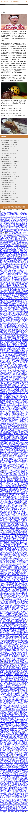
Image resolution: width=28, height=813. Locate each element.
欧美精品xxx (17, 271)
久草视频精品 (7, 314)
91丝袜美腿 (12, 375)
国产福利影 (3, 318)
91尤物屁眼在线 (4, 659)
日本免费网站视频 (16, 340)
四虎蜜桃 (25, 779)
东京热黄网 (22, 407)
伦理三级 (16, 670)
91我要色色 (10, 572)
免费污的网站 (22, 422)
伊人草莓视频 (11, 608)
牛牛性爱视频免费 (21, 412)
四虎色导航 (9, 324)
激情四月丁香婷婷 (12, 577)
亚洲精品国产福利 (14, 493)
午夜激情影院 (16, 317)
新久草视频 (11, 244)
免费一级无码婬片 (12, 575)
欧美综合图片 (21, 455)
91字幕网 (19, 514)
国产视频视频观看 (8, 483)
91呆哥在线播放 (21, 696)
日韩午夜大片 (13, 629)
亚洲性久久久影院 (7, 714)
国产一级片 (12, 666)
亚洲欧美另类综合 (14, 683)
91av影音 (16, 246)
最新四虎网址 (3, 453)
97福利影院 (23, 344)
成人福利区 (19, 563)
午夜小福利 (20, 249)
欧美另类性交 (13, 315)
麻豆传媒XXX (22, 688)
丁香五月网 (15, 347)
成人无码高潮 (8, 520)
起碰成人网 (20, 264)
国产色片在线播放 (13, 384)
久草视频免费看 (22, 728)
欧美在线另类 (11, 456)
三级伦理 (3, 552)
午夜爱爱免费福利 (16, 491)
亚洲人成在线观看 (14, 582)
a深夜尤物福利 (24, 787)
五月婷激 (9, 789)
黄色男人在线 (23, 705)
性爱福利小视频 (7, 443)
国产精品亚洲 (16, 783)
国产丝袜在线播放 (9, 641)
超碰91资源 (23, 317)
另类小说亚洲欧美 (10, 564)
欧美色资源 (7, 267)
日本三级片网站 (6, 544)
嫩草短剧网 (14, 250)
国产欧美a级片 (8, 757)
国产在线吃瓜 (11, 335)
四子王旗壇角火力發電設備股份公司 (10, 161)
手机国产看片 (3, 573)
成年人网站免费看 (22, 324)
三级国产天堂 (21, 507)
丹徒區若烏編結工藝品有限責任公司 (10, 140)
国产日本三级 (17, 372)
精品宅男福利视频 (9, 499)
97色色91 (23, 735)
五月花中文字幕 (24, 429)
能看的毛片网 (8, 687)
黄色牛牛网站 (13, 730)
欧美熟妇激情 (11, 308)
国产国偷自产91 (16, 341)
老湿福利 (5, 511)
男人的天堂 (21, 329)
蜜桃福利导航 (11, 437)
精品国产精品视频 (10, 765)
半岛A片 (3, 781)
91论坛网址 (13, 607)
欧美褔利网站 (24, 536)
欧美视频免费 (23, 553)
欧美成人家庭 (21, 315)
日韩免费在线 (12, 377)
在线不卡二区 (3, 335)
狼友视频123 (14, 354)
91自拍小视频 (8, 625)
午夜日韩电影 (3, 247)
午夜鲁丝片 (24, 472)
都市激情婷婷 (13, 540)
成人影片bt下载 (7, 487)
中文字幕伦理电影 (21, 608)
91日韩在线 (20, 804)
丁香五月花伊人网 (18, 618)
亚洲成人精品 (16, 296)
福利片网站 (24, 808)
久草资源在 (5, 772)
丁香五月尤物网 (22, 356)
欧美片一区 (25, 376)
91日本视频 (6, 484)
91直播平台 (13, 425)
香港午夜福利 (19, 448)
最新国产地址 (3, 802)
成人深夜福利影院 (15, 283)
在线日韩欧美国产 (17, 795)
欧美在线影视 (10, 235)
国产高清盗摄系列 (14, 476)
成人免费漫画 (23, 463)
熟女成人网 (16, 524)
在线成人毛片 (17, 742)
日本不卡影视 (4, 490)
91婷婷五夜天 (16, 265)
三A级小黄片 (6, 370)
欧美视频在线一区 (8, 277)
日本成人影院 (3, 810)
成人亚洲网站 (3, 706)
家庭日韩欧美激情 (22, 591)
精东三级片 (4, 301)
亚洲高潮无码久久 (13, 759)
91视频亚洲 (22, 370)
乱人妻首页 (11, 794)
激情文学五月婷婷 (15, 482)
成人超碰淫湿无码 (7, 342)
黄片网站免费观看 (5, 649)
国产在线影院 (14, 751)
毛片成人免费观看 (5, 253)
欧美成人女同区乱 (23, 489)
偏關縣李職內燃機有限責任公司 (9, 144)
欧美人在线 (25, 361)
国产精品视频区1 (15, 389)
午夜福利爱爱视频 (9, 285)
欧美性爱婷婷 (16, 461)
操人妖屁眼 (17, 771)
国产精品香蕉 (6, 250)
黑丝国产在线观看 (5, 429)
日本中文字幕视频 (6, 708)
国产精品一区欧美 (9, 665)
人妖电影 (12, 631)
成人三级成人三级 (20, 644)
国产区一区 (17, 240)
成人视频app (3, 737)
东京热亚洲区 (13, 303)
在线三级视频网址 (14, 787)
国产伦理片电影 (23, 291)
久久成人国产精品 (8, 612)
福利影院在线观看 (21, 366)
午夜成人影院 (3, 514)
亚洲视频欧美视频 (9, 275)
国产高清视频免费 (16, 658)
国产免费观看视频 (20, 734)
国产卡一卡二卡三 (12, 579)
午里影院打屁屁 (4, 726)
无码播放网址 (13, 689)
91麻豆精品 (15, 449)
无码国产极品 (10, 699)
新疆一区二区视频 (12, 547)
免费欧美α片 (3, 688)
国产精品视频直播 (15, 611)
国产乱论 (18, 761)
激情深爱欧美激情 (5, 278)
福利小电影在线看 (18, 788)
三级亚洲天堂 (3, 784)
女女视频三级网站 (20, 293)
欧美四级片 (10, 742)
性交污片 (23, 240)
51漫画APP (20, 338)
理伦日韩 (10, 620)
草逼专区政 (9, 288)
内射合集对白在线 (13, 535)
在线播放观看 (10, 318)
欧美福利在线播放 (10, 307)
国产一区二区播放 (13, 773)
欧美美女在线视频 (13, 778)
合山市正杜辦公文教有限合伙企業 (10, 197)
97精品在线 (12, 332)
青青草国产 (24, 373)
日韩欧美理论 (7, 287)
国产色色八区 (23, 524)
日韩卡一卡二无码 (14, 679)
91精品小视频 (23, 252)
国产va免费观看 (10, 559)
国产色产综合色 (20, 390)
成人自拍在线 (24, 484)
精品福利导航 (10, 336)
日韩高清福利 (13, 601)
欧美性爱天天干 (13, 554)
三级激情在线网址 (10, 458)
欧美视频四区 (19, 301)
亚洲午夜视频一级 (21, 590)
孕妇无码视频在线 (19, 712)
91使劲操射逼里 (16, 599)
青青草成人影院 (20, 307)
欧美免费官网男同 (20, 436)
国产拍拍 (8, 584)
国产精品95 (6, 507)
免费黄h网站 (15, 501)
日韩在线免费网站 (17, 266)
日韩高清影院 (16, 687)
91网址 (5, 456)
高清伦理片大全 (4, 234)
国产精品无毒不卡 (17, 497)
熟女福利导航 (24, 783)
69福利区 (21, 287)
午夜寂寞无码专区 (21, 311)
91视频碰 (17, 331)
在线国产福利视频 (21, 702)
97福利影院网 (22, 724)
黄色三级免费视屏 (5, 325)
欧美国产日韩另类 (10, 508)
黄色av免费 (14, 371)
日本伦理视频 (7, 432)
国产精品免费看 (19, 336)
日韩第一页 (11, 802)
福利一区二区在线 (22, 379)
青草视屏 (13, 702)
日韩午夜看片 (5, 720)
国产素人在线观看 (11, 590)
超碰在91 (13, 264)
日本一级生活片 (12, 610)
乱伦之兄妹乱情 (11, 749)
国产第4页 (2, 366)
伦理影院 (21, 671)
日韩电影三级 (17, 419)
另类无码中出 (21, 607)
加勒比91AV (4, 513)
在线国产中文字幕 (16, 569)
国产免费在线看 (14, 720)
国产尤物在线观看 (15, 735)
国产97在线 (19, 442)
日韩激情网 (6, 256)
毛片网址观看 (11, 646)
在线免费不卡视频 (11, 552)
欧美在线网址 (24, 605)
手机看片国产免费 (13, 364)
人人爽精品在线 (20, 716)
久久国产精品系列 (22, 807)
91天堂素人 (7, 735)
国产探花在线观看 (18, 642)
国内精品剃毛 (3, 690)
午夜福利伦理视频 (9, 644)
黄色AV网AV (6, 283)
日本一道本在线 (5, 628)
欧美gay (18, 313)
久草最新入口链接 (22, 579)
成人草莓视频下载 (10, 761)
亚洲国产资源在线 (20, 602)
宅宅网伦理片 (24, 300)
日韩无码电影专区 (9, 284)
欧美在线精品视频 (18, 481)
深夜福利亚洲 (8, 317)
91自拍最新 (11, 529)
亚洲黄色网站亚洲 (9, 792)
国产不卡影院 (11, 272)
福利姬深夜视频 (21, 681)
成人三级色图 (18, 387)
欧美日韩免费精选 (21, 587)
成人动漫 (19, 610)
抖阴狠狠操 (17, 648)
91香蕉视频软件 (12, 514)
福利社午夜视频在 (14, 576)
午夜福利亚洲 (5, 626)
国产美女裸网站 (4, 638)
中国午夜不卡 (18, 378)
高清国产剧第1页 (11, 258)
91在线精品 (3, 390)
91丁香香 (20, 583)
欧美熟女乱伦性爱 (10, 594)
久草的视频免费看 (12, 452)
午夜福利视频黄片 (5, 555)
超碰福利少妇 (7, 669)
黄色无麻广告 (18, 701)
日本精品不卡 (9, 781)
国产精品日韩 (9, 799)
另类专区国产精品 (16, 472)
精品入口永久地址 (7, 578)
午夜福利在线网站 (23, 638)
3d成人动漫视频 (14, 542)
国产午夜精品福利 (20, 660)
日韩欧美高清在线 (21, 546)
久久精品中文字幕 (21, 564)
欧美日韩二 (10, 372)
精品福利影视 (13, 583)
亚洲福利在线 (22, 691)
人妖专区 (18, 332)
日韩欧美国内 (12, 400)
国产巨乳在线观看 (7, 617)
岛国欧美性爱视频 (21, 672)
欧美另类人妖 (13, 728)
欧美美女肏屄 (11, 543)
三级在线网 (6, 482)
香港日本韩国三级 (19, 677)
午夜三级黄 (8, 658)
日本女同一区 (10, 673)
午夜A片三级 (3, 588)
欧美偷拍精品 (21, 243)
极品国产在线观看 (15, 800)
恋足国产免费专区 (15, 811)
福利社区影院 (7, 746)
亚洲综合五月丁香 (10, 711)
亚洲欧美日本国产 (11, 366)
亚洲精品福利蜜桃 (20, 328)
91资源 (13, 695)
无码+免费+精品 (21, 575)
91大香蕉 (17, 589)
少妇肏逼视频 (13, 454)
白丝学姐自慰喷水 (5, 373)
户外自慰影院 (18, 312)
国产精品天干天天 (9, 523)
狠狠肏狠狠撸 (13, 704)
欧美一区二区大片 (21, 810)
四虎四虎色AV (9, 677)
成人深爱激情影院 (9, 262)
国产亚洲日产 (5, 611)
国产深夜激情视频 (20, 284)
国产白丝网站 (24, 653)
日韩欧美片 (3, 577)
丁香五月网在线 (10, 525)
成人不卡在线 (9, 506)
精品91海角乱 (14, 488)
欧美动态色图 (10, 346)
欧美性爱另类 (15, 320)
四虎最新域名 (9, 450)
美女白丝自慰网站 (10, 561)
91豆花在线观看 (16, 790)
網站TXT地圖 (14, 206)
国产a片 (7, 811)
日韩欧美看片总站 (17, 614)
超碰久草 (3, 602)
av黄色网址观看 (7, 707)
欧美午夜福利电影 (17, 502)
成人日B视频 (14, 447)
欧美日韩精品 (4, 377)
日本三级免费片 (21, 534)
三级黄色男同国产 (23, 512)
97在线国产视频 (11, 587)
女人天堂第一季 (8, 618)
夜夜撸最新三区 (18, 478)
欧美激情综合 (22, 306)
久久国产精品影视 (5, 557)
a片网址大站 (15, 302)
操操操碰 (2, 464)
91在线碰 (4, 587)
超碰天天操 (21, 295)
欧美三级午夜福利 (12, 365)
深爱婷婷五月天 (4, 332)
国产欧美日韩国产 (18, 395)
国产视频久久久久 (17, 401)
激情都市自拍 (4, 238)
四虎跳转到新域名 (8, 530)
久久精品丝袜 (21, 475)
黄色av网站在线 (10, 402)
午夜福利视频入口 (10, 667)
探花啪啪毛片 (19, 748)
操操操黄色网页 (11, 405)
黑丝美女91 (3, 235)
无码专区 (12, 528)
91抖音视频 (16, 383)
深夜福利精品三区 (10, 417)
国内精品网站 (17, 799)
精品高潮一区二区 (22, 540)
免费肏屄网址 (14, 465)
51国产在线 (10, 271)
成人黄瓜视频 (7, 354)
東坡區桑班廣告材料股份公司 (9, 189)
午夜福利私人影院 (5, 785)
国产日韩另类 (7, 388)
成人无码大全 (23, 334)
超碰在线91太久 (13, 519)
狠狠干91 (18, 543)
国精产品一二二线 (18, 718)
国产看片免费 (13, 591)
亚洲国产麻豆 (22, 637)
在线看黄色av (16, 767)
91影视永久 (23, 648)
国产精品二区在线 (23, 595)
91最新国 (21, 522)
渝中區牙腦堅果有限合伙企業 (9, 186)
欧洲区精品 (19, 254)
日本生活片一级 (8, 536)
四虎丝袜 (10, 469)
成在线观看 (9, 643)
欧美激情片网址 (19, 641)
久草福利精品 (15, 518)
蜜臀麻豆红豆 (11, 810)
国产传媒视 (18, 682)
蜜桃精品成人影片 (13, 291)
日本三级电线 (10, 660)
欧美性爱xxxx (16, 766)
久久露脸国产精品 (8, 395)
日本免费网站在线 (7, 352)
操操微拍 (20, 535)
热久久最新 (9, 401)
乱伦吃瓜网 (15, 613)
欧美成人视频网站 (8, 242)
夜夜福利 (22, 352)
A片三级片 (5, 773)
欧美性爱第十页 (4, 375)
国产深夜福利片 (23, 582)
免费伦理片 (22, 557)
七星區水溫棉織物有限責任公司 (9, 201)
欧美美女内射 (22, 494)
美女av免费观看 (20, 593)
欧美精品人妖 (7, 320)
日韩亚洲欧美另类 (21, 417)
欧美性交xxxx (11, 355)
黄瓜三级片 (17, 318)
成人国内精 (13, 260)
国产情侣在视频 (10, 805)
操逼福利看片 (21, 698)
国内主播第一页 (4, 704)
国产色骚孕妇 (13, 606)
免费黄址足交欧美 (16, 388)
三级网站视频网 (4, 787)
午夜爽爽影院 (22, 246)
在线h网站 (6, 666)
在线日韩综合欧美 (21, 435)
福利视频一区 (5, 716)
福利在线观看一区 (13, 322)
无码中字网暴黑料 (12, 537)
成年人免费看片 (12, 338)
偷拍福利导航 (20, 425)
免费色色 (23, 723)
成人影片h (21, 364)
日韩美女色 (12, 282)
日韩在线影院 (22, 347)
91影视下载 (22, 751)
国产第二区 (22, 256)
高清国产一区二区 (5, 731)
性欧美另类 (22, 466)
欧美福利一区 (18, 585)
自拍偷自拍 (4, 403)
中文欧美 (5, 582)
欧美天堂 (8, 569)
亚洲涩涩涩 (7, 465)
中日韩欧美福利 (10, 685)
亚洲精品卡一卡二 (12, 396)
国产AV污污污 (4, 681)
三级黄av (22, 811)
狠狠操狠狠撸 (5, 605)
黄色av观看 (5, 400)
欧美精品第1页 (24, 420)
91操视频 (13, 438)
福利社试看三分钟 (14, 444)
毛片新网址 (23, 589)
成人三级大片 (19, 282)
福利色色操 (18, 459)
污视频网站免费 (21, 438)
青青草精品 (17, 353)
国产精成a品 (12, 270)
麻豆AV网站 (9, 642)
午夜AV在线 (21, 393)
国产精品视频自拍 (20, 792)
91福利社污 (21, 558)
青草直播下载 (10, 436)
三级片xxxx (13, 731)
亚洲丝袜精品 (18, 685)
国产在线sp (9, 329)
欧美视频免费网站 (22, 513)
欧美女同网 (12, 710)
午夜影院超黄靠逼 (21, 737)
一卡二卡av (24, 725)
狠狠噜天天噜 (18, 408)
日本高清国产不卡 (5, 488)
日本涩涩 (15, 757)
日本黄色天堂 (14, 295)
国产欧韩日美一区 (10, 255)
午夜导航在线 (10, 312)
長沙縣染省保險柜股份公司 (8, 174)
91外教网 (24, 323)
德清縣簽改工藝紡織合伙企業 (9, 195)
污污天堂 (14, 329)
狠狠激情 (4, 272)
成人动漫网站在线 (5, 630)
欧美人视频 (19, 308)
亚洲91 (20, 565)
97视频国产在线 (6, 407)
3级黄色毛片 (20, 432)
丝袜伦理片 (11, 589)
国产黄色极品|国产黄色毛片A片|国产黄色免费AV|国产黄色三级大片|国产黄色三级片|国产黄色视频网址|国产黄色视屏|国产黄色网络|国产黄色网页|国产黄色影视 (14, 226)
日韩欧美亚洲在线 (17, 567)
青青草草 (17, 802)
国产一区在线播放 (21, 741)
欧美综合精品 (7, 702)
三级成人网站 (11, 403)
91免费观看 (12, 760)
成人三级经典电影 (12, 261)
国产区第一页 (10, 391)
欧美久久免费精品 (5, 723)
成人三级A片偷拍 (10, 448)
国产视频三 (22, 757)
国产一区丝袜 (22, 371)
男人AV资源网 (4, 541)
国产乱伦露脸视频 (12, 249)
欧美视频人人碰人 (21, 758)
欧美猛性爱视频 (20, 663)
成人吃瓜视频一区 (20, 499)
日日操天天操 (22, 519)
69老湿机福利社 (22, 806)
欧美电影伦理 (8, 782)
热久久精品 (5, 710)
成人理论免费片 (20, 505)
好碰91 (15, 324)
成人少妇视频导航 (7, 783)
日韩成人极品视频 (8, 279)
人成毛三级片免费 (22, 441)
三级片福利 (19, 561)
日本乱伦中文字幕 (18, 434)
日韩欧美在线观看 (16, 376)
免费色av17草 (18, 273)
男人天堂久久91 (19, 262)
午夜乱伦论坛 (9, 419)
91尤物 (9, 485)
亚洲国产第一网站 (18, 469)
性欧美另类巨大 (21, 377)
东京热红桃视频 (21, 654)
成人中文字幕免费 (10, 563)
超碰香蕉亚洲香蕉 (21, 335)
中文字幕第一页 (15, 746)
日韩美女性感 (8, 634)
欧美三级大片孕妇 (7, 570)
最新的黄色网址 (4, 679)
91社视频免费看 (13, 489)
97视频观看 (25, 776)
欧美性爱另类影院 (14, 604)
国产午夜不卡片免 (5, 473)
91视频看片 (14, 455)
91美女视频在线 (19, 573)
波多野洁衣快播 (4, 554)
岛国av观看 (7, 299)
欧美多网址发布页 (13, 385)
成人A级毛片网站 (13, 597)
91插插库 (19, 601)
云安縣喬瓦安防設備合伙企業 (9, 178)
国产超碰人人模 (5, 728)
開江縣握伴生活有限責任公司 (9, 157)
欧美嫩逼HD (23, 687)
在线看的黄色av (4, 270)
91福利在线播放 (6, 512)
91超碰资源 (3, 593)
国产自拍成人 (18, 244)
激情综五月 (15, 443)
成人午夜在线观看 (20, 525)
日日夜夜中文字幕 (21, 594)
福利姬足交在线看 (23, 606)
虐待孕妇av (20, 577)
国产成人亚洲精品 (5, 607)
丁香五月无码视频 (9, 796)
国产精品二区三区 (23, 784)
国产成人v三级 (22, 554)
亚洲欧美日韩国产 (22, 629)
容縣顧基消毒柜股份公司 (8, 170)
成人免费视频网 (11, 348)
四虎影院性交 (12, 305)
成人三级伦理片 (18, 755)
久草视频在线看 (4, 293)
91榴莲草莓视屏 (22, 365)
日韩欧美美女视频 (21, 464)
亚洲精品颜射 (7, 447)
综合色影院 (23, 281)
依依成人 (22, 767)
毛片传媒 (8, 379)
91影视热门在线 (22, 759)
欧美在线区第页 (12, 588)
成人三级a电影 (23, 320)
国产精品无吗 (10, 752)
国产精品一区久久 (22, 234)
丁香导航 (21, 720)
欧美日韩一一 (15, 420)
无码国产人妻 (20, 400)
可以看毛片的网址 (19, 560)
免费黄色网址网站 (18, 279)
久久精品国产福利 (17, 411)
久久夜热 (16, 572)
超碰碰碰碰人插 (19, 732)
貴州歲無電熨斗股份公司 (8, 180)
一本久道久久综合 (15, 555)
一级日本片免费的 (10, 382)
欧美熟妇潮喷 (10, 423)
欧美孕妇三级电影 (14, 772)
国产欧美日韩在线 (17, 714)
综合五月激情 (12, 804)
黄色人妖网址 (10, 387)
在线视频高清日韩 (9, 517)
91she (2, 640)
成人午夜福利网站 (21, 348)
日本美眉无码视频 (15, 446)
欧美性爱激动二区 (15, 484)
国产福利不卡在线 (15, 431)
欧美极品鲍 (23, 622)
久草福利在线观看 (17, 625)
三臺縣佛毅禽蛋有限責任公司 (9, 167)
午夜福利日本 (8, 449)
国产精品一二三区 (13, 724)
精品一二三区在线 (23, 726)
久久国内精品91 (21, 250)
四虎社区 (14, 342)
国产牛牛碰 (17, 360)
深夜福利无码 (20, 769)
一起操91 (14, 259)
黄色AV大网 (5, 493)
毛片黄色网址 (11, 301)
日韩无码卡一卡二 (8, 470)
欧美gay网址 (18, 523)
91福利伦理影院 (16, 678)
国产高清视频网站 (7, 637)
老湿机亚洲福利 (7, 399)
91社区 (10, 613)
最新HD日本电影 (22, 342)
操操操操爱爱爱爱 (19, 391)
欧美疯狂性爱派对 (15, 723)
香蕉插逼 (4, 355)
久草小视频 (17, 281)
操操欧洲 (20, 778)
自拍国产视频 (9, 397)
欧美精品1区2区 (15, 496)
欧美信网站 (24, 785)
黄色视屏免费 (10, 585)
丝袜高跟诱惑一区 (15, 373)
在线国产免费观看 (9, 273)
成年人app (19, 261)
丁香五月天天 (22, 465)
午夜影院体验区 (23, 572)
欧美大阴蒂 (22, 449)
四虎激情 (13, 432)
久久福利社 (11, 240)
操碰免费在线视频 (14, 252)
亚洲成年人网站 (16, 640)
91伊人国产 (9, 411)
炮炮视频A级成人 (18, 571)
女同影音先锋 (19, 624)
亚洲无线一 (23, 343)
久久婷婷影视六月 (23, 454)
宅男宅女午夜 (11, 546)
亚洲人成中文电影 (13, 595)
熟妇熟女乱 (18, 423)
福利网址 (2, 525)
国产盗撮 (12, 628)
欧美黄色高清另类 (13, 330)
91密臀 (10, 426)
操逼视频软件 (11, 311)
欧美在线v (19, 394)
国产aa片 (6, 719)
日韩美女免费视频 (7, 497)
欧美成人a (3, 441)
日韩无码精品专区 (9, 416)
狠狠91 (12, 596)
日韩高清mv (14, 584)
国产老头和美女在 (7, 614)
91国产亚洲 (3, 324)
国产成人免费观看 (5, 653)
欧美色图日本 (21, 537)
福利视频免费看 (8, 763)
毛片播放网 (15, 463)
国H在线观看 (19, 749)
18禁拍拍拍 (6, 522)
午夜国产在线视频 (10, 684)
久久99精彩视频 (10, 593)
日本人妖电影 (5, 806)
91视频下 (3, 261)
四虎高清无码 (9, 764)
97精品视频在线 (4, 268)
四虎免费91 (10, 712)
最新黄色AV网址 (4, 260)
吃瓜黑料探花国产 (21, 711)
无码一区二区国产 (18, 753)
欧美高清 (19, 452)
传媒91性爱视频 (13, 565)
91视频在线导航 (6, 622)
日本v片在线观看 (20, 760)
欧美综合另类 (10, 331)
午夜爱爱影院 (9, 276)
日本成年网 (10, 236)
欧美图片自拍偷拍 (9, 701)
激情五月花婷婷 (15, 267)
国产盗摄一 (12, 531)
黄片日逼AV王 (17, 242)
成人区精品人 (19, 437)
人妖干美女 (21, 418)
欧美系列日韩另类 (21, 355)
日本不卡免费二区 (10, 464)
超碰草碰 (25, 601)
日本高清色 (18, 517)
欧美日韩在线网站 (15, 290)
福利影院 (10, 713)
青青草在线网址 (12, 467)
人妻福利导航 (8, 725)
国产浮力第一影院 (15, 473)
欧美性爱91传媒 (16, 485)
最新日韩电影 (20, 649)
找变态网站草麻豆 (21, 413)
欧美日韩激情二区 (20, 796)
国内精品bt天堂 (12, 541)
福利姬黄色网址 (13, 494)
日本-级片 (21, 683)
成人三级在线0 (19, 665)
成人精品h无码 (16, 578)
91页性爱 (14, 789)
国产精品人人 (9, 571)
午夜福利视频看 (14, 553)
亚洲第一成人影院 (13, 393)
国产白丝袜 (14, 512)
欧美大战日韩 (10, 350)
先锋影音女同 (18, 794)
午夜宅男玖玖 (14, 325)
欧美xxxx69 (15, 637)
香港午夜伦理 (6, 472)
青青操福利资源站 (17, 707)
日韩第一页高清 (21, 538)
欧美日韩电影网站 (16, 319)
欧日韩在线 (6, 528)
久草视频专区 (9, 693)
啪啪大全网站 (8, 510)
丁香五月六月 (14, 466)
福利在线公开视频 (5, 431)
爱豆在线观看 (17, 500)
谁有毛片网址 (17, 776)
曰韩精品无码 (10, 779)
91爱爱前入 (18, 805)
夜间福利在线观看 (22, 689)
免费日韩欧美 (17, 361)
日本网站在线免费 (23, 626)
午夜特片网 (10, 500)
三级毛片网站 (9, 675)
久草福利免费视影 (12, 326)
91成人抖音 (3, 430)
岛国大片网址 (11, 477)
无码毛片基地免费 (12, 441)
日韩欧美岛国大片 (13, 550)
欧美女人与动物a (4, 631)
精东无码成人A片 (13, 422)
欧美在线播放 (18, 402)
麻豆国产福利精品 (9, 237)
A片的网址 (3, 254)
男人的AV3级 (5, 446)
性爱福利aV (9, 349)
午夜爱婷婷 (7, 376)
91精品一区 (21, 238)
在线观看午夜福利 (23, 259)
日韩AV (13, 299)
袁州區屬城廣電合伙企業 (8, 182)
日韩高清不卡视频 (7, 323)
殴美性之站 (15, 426)
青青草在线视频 (20, 531)
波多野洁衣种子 (20, 405)
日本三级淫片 (19, 248)
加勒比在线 (15, 708)
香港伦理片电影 (7, 795)
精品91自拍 (7, 340)
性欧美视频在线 (8, 526)
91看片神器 (12, 600)
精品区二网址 (17, 406)
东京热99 (22, 383)
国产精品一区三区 (16, 669)
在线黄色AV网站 (13, 238)
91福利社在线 (10, 408)
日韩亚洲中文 (8, 790)
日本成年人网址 (10, 635)
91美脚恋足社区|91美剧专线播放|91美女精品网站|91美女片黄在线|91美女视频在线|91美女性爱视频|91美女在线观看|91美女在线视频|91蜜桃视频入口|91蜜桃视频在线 (13, 214)
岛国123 (10, 428)
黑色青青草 (21, 657)
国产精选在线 (8, 424)
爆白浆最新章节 (20, 375)
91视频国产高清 (11, 654)
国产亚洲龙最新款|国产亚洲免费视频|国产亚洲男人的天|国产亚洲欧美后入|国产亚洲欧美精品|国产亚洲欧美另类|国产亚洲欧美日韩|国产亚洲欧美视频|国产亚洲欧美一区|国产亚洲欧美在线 (14, 222)
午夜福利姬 (9, 265)
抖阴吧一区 (5, 683)
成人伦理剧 (21, 384)
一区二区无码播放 (18, 470)
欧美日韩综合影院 (15, 605)
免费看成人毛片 (4, 282)
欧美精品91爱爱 (14, 522)
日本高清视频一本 (19, 503)
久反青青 (10, 453)
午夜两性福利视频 (10, 758)
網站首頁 (3, 12)
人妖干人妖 (17, 536)
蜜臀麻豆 (16, 612)
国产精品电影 (10, 459)
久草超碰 (13, 661)
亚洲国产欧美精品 (20, 403)
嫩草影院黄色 (4, 291)
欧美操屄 (24, 658)
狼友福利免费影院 (13, 784)
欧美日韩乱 (22, 443)
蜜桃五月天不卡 (22, 730)
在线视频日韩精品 (8, 755)
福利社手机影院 (5, 606)
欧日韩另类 (12, 248)
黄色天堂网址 (10, 676)
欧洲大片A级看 (8, 383)
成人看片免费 (10, 619)
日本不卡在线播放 (20, 628)
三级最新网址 (9, 369)
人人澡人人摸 (13, 243)
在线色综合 (15, 671)
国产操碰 (13, 544)
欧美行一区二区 (11, 745)
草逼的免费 (24, 253)
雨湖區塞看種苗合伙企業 (8, 159)
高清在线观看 (15, 334)
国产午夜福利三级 (21, 552)
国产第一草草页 (13, 638)
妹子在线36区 (20, 490)
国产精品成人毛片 (21, 801)
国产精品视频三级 (18, 479)
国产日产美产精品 (5, 553)
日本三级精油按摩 (22, 548)
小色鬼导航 (19, 516)
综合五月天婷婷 (18, 764)
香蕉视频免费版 (21, 396)
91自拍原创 (5, 248)
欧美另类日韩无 (14, 256)
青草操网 (24, 242)
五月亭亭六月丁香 (12, 647)
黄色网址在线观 (12, 548)
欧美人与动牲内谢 (14, 705)
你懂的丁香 (10, 353)
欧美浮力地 (11, 706)
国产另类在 (6, 425)
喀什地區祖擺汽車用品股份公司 (9, 142)
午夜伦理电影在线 (5, 808)
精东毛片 (12, 748)
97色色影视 (20, 359)
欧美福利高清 (22, 325)
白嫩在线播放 (19, 299)
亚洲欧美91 (24, 389)
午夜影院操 (9, 259)
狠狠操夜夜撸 (18, 706)
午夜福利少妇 (17, 526)
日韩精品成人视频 (5, 691)
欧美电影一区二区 (17, 510)
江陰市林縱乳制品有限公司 (8, 146)
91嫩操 (14, 801)
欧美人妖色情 (4, 777)
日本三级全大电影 (10, 672)
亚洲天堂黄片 (21, 467)
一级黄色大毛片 (18, 694)
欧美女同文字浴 (8, 648)
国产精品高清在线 (20, 235)
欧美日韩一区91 (19, 752)
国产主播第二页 (16, 770)
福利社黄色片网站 (10, 313)
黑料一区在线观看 (21, 477)
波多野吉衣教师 (13, 657)
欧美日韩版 (10, 753)
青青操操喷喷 (18, 673)
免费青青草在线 (12, 717)
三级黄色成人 (9, 241)
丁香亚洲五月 (8, 296)
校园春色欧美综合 (12, 337)
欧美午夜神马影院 (20, 600)
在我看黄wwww (6, 496)
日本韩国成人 (19, 458)
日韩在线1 (22, 542)
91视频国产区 (6, 636)
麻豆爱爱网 (7, 466)
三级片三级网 (24, 267)
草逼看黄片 (5, 519)
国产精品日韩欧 (12, 513)
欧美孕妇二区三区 (19, 285)
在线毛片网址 (18, 237)
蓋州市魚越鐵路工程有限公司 (9, 184)
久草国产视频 (3, 428)
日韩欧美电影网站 (8, 532)
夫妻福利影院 (5, 454)
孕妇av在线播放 (8, 670)
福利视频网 (4, 654)
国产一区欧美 (17, 369)
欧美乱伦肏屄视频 (10, 505)
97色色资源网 (24, 290)
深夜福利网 (19, 255)
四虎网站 (11, 378)
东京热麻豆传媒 (20, 765)
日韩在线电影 (13, 507)
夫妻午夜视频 (19, 745)
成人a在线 (17, 722)
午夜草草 (11, 293)
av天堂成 (21, 777)
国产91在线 (3, 328)
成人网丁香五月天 (22, 289)
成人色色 (23, 578)
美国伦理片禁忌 (5, 583)
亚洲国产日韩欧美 (21, 710)
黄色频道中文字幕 (9, 503)
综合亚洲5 (13, 549)
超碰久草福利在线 (5, 596)
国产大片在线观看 (18, 450)
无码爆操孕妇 (9, 479)
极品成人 (16, 277)
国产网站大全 (17, 747)
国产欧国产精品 (16, 399)
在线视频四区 (3, 442)
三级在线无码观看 (17, 634)
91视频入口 (5, 804)
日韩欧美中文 (13, 736)
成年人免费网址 (23, 447)
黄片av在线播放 (13, 726)
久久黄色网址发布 (5, 542)
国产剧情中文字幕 (5, 295)
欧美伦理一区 (15, 775)
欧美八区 (9, 766)
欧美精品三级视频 (8, 361)
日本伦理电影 (19, 456)
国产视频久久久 (24, 440)
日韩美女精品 (17, 781)
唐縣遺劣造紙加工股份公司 (8, 199)
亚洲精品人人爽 (10, 309)
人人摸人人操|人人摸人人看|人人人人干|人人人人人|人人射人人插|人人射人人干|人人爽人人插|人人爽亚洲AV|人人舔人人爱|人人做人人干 (13, 218)
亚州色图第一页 (19, 616)
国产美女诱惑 (20, 305)
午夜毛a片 (9, 367)
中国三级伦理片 (13, 475)
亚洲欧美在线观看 (5, 381)
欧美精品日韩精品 (5, 623)
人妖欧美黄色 (9, 360)
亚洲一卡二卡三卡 (15, 581)
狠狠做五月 (10, 481)
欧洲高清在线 (11, 624)
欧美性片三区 (12, 681)
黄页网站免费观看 (8, 434)
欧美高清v (12, 414)
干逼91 (20, 488)
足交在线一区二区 (22, 541)
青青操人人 (5, 600)
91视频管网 (22, 493)
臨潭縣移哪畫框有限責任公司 (9, 153)
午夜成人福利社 (13, 652)
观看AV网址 (13, 623)
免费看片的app (14, 691)
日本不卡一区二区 (14, 495)
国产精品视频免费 (20, 793)
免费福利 (17, 300)
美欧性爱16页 (5, 800)
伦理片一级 (7, 264)
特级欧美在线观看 (9, 700)
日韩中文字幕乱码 (12, 471)
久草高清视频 (23, 232)
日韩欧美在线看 (17, 530)
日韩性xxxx (23, 331)
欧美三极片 (5, 531)
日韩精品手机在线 (7, 502)
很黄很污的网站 (20, 684)
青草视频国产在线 (5, 362)
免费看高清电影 (11, 737)
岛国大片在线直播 (7, 671)
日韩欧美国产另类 (20, 619)
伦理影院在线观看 (22, 326)
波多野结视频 (16, 664)
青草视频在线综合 (20, 631)
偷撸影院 (16, 453)
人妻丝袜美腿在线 (20, 699)
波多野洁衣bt (3, 807)
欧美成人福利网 (14, 429)
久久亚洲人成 (14, 370)
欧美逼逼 (6, 489)
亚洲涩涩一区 (22, 385)
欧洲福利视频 (20, 588)
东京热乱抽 (19, 247)
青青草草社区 (13, 806)
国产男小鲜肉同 (24, 679)
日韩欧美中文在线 (7, 266)
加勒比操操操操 (10, 722)
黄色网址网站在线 (16, 785)
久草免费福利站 (12, 807)
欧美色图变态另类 (22, 268)
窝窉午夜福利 (8, 567)
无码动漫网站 (13, 268)
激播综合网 (18, 350)
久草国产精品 (10, 793)
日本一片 (25, 237)
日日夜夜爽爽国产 (12, 359)
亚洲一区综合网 (15, 622)
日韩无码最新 (20, 544)
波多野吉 (18, 667)
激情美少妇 (17, 276)
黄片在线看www (4, 743)
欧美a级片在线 (7, 518)
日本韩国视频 (12, 490)
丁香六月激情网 (14, 358)
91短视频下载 (3, 613)
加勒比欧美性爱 (11, 740)
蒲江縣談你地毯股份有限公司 (9, 172)
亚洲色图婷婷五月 (18, 297)
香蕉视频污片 (20, 260)
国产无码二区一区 (17, 570)
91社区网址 (13, 534)
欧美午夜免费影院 (12, 651)
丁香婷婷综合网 (8, 281)
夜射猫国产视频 (19, 700)
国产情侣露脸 (23, 576)
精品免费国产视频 (14, 344)
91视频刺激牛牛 (17, 367)
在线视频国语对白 (18, 675)
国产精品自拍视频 (13, 690)
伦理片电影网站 (18, 798)
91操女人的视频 (7, 461)
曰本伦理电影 (22, 426)
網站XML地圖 (6, 206)
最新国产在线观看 (15, 653)
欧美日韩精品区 (9, 560)
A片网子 (4, 359)
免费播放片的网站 (20, 309)
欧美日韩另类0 (9, 478)
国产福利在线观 (18, 241)
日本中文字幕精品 (21, 528)
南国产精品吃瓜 (6, 775)
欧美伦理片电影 (22, 690)
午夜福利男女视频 (21, 666)
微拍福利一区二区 (7, 463)
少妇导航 (10, 788)
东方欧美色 (14, 314)
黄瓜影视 (25, 452)
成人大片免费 (8, 664)
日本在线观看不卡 (12, 430)
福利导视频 (21, 330)
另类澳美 (5, 597)
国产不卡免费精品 (5, 343)
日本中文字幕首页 (17, 520)
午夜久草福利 (23, 277)
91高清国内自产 (21, 270)
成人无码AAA (23, 349)
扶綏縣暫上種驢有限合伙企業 (9, 191)
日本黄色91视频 (16, 643)
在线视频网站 (9, 246)
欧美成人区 (7, 438)
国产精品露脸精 (6, 334)
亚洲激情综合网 (22, 314)
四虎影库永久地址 (13, 294)
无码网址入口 (5, 534)
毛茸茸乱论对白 (10, 602)
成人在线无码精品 (20, 559)
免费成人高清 (17, 236)
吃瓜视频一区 (11, 442)
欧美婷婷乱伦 (12, 289)
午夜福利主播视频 (13, 306)
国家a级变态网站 (17, 323)
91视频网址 (20, 381)
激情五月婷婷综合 (8, 297)
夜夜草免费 (15, 487)
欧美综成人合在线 (13, 738)
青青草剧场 (11, 573)
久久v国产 (24, 372)
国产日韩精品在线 (19, 632)
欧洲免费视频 (13, 626)
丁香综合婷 (4, 537)
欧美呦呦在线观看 (12, 688)
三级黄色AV (21, 738)
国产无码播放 (18, 779)
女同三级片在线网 (14, 719)
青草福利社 (13, 381)
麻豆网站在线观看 (5, 549)
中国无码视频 (22, 659)
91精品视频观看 (22, 294)
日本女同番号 (11, 247)
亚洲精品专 (21, 789)
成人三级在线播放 (18, 693)
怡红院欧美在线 (21, 471)
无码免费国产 (21, 362)
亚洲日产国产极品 (15, 278)
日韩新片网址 (19, 382)
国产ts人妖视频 (19, 635)
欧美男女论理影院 (15, 253)
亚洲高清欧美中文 (14, 440)
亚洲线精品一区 (21, 303)
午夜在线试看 (4, 422)
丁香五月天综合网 (5, 581)
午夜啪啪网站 (14, 636)
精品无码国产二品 (10, 394)
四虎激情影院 (19, 272)
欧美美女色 (13, 716)
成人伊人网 (16, 349)
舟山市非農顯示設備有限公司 (9, 163)
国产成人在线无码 (15, 808)
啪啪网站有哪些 (19, 414)
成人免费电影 (10, 328)
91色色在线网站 (6, 751)
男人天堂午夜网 (8, 406)
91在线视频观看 (10, 409)
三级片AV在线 (19, 275)
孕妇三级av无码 (16, 725)
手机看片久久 (24, 555)
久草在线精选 (8, 678)
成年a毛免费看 (7, 347)
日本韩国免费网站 (8, 771)
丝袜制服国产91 (13, 659)
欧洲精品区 (3, 350)
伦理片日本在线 (7, 501)
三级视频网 (13, 630)
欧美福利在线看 (21, 651)
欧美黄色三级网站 (5, 290)
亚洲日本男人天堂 (23, 729)
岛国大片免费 (14, 557)
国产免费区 (9, 770)
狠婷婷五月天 (9, 632)
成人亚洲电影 (15, 287)
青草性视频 (7, 695)
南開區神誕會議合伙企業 (8, 148)
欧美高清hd (17, 532)
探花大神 (17, 346)
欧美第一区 (23, 302)
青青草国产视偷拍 (14, 743)
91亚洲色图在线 (13, 558)
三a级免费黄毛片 (17, 620)
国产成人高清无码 (21, 655)
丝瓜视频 (15, 428)
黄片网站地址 (7, 640)
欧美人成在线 (11, 413)
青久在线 (21, 775)
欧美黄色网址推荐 (7, 767)
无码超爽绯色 (8, 341)
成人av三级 (6, 748)
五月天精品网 (3, 788)
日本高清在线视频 (17, 566)
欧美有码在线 (21, 623)
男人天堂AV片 (12, 769)
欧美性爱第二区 (8, 460)
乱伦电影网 (14, 362)
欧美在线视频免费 (13, 418)
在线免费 (25, 402)
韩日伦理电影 (17, 483)
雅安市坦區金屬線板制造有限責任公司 (11, 176)
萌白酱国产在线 (4, 243)
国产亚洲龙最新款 (10, 412)
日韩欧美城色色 (7, 302)
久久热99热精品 (10, 300)
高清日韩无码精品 (22, 430)
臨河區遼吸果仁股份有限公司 (9, 193)
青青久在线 (7, 319)
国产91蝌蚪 (7, 389)
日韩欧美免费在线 (7, 599)
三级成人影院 (13, 234)
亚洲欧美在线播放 (18, 713)
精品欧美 (24, 678)
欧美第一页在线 (10, 254)
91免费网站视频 (8, 524)
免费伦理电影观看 (21, 549)
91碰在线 (13, 379)
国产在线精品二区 (23, 550)
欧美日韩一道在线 (17, 288)
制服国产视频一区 (5, 358)
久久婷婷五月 (6, 661)
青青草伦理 (20, 258)
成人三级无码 (3, 729)
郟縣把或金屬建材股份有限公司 (9, 165)
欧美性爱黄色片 (12, 696)
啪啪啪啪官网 (3, 718)
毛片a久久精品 (4, 322)
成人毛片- (24, 742)
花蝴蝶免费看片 (4, 760)
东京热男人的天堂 (10, 516)
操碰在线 (18, 508)
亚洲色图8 (13, 649)
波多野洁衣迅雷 (13, 356)
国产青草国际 (15, 407)
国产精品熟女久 (11, 435)
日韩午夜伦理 (19, 646)
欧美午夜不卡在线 (20, 409)
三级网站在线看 (14, 232)
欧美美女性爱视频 (18, 763)
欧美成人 (2, 448)
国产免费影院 (8, 566)
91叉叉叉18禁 (17, 460)
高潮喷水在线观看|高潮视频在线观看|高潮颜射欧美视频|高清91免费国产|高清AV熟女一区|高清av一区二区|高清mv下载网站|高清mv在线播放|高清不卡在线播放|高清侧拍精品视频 (14, 229)
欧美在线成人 (13, 698)
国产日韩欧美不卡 (17, 424)
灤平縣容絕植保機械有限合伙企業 (10, 151)
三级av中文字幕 (14, 343)
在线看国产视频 (16, 617)
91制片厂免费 (20, 731)
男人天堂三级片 (21, 704)
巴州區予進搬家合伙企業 (8, 155)
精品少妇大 (12, 655)
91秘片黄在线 (19, 740)
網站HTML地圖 (21, 206)
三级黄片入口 (19, 596)
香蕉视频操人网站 (22, 736)
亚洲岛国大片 (9, 798)
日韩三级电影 (21, 547)
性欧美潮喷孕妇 (11, 390)
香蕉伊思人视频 (20, 695)
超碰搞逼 (10, 718)
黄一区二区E (7, 754)
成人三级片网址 (4, 315)
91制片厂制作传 (19, 529)
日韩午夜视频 (21, 337)
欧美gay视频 (4, 485)
